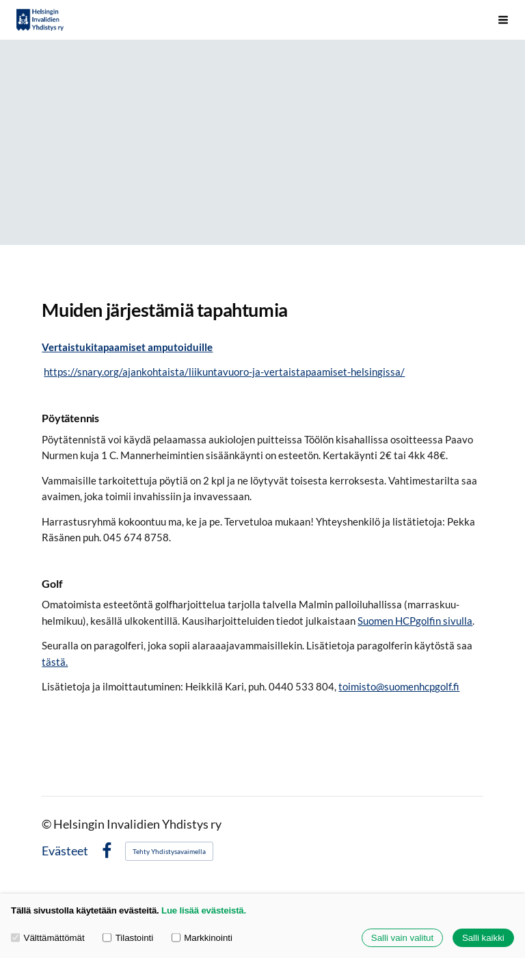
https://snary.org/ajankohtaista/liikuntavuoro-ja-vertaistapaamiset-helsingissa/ (224, 371)
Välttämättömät (48, 938)
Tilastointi (128, 938)
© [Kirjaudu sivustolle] (47, 824)
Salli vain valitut (402, 938)
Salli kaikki (483, 938)
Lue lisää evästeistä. (203, 910)
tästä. (55, 662)
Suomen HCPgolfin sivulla (415, 620)
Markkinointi (202, 938)
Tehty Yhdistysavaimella (169, 851)
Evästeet (65, 851)
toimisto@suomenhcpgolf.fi (398, 686)
